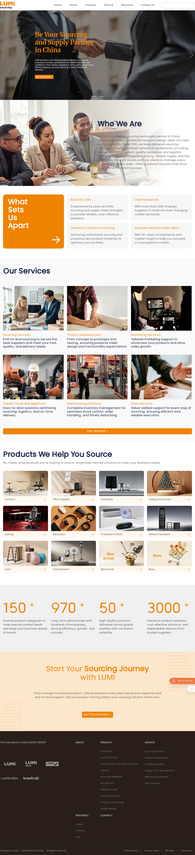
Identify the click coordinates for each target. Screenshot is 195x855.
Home (58, 5)
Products (90, 5)
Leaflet (79, 825)
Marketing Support (155, 764)
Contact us (147, 5)
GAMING (105, 771)
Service (108, 5)
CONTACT (106, 815)
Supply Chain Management (160, 771)
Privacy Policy (151, 851)
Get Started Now (97, 715)
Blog (78, 837)
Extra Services (152, 783)
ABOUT (80, 742)
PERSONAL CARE (109, 790)
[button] (93, 96)
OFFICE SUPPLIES (109, 758)
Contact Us (187, 851)
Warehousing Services (156, 777)
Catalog (80, 831)
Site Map (169, 851)
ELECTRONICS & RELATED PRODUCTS (119, 764)
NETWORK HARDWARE (111, 777)
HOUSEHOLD (107, 783)
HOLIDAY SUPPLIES (110, 796)
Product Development (157, 758)
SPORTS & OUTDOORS (112, 803)
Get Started (97, 431)
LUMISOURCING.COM (32, 851)
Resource (127, 5)
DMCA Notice (131, 851)
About (73, 5)
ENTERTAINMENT (109, 809)
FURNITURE (106, 752)
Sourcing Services (154, 752)
